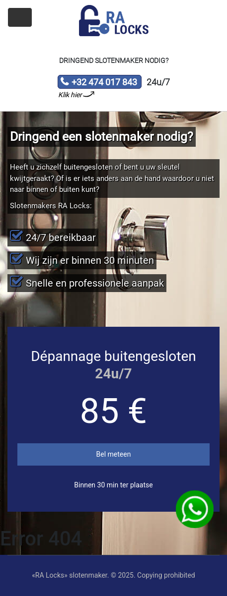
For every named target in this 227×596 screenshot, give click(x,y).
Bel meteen (113, 454)
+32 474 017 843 (98, 83)
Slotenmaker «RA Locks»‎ (114, 21)
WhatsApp (195, 509)
